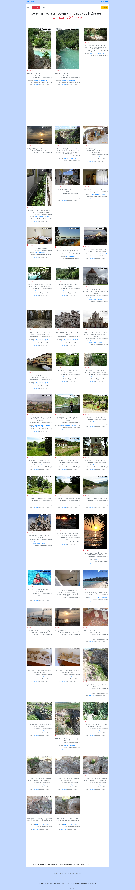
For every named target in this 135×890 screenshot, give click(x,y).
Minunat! (70, 540)
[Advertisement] (67, 106)
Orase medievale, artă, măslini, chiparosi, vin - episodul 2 (97, 298)
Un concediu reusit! (70, 256)
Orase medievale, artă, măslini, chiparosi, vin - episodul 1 (41, 542)
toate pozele (36, 84)
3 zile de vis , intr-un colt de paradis (98, 597)
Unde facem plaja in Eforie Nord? (98, 254)
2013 (104, 7)
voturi (30, 71)
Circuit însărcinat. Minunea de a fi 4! (70, 425)
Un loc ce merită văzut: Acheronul (42, 80)
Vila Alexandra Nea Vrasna (42, 216)
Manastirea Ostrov (98, 422)
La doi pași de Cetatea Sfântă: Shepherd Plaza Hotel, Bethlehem (40, 425)
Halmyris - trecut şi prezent (70, 158)
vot (57, 587)
